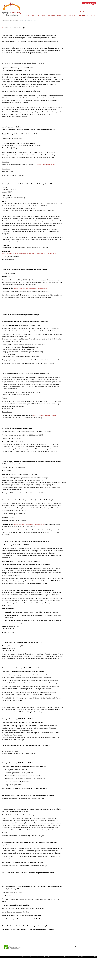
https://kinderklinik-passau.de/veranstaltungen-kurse (31, 288)
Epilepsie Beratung (7, 20)
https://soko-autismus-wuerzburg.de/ (45, 415)
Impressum (90, 946)
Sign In (76, 946)
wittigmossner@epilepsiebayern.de (44, 164)
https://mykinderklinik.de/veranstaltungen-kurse (29, 524)
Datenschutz (82, 946)
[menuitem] (30, 15)
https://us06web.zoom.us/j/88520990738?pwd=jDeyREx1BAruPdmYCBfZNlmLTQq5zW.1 (30, 253)
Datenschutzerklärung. (79, 956)
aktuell (16, 20)
